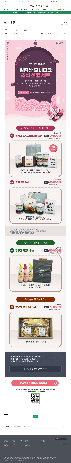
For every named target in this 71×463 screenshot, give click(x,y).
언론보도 (21, 440)
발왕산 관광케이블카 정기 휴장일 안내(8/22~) (22, 426)
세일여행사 (23, 1)
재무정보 (13, 440)
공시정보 (13, 441)
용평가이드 (6, 9)
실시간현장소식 (41, 12)
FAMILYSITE (58, 438)
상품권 (42, 437)
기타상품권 (43, 441)
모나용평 (5, 1)
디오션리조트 (13, 1)
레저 (17, 9)
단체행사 (44, 9)
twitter (62, 22)
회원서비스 (57, 1)
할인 (35, 12)
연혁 (4, 442)
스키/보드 (37, 9)
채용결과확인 (27, 445)
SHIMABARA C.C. (33, 1)
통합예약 (60, 9)
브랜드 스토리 (6, 445)
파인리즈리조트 (18, 1)
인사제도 (26, 440)
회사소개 (5, 437)
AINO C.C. (27, 1)
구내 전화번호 (51, 437)
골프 (32, 9)
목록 (35, 416)
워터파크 (26, 9)
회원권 (53, 1)
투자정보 (14, 437)
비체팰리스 (9, 1)
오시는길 (5, 446)
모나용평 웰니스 (50, 12)
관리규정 (13, 444)
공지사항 (21, 12)
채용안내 (27, 437)
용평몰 (65, 9)
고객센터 (50, 9)
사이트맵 (60, 1)
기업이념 (5, 440)
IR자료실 (13, 442)
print (66, 22)
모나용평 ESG (6, 441)
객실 (12, 9)
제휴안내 (35, 437)
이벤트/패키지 (29, 12)
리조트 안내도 (14, 12)
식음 (21, 9)
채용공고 (26, 444)
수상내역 (5, 444)
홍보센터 (21, 437)
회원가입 (50, 1)
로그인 (47, 1)
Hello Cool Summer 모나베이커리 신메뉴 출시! (23, 422)
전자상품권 (43, 440)
